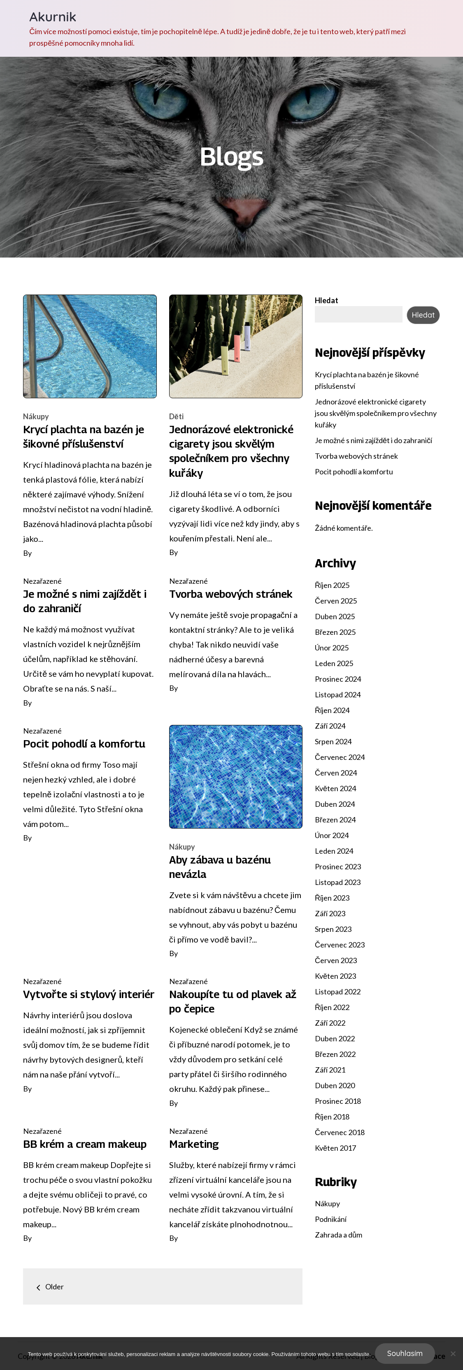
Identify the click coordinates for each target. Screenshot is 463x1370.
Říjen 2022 (332, 1007)
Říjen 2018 (332, 1116)
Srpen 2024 (333, 741)
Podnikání (331, 1219)
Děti (176, 416)
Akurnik (52, 16)
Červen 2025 (336, 600)
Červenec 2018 (340, 1132)
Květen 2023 (335, 975)
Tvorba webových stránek (231, 593)
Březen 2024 (335, 819)
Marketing (194, 1144)
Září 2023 (330, 913)
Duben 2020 (335, 1085)
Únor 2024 (332, 835)
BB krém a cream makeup (85, 1144)
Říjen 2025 (332, 585)
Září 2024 (330, 725)
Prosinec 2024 (338, 678)
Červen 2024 (336, 772)
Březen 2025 (335, 631)
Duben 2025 (335, 616)
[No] (453, 1353)
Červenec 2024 (340, 757)
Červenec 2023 (340, 944)
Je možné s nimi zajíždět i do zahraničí (373, 440)
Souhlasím (405, 1353)
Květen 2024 (335, 788)
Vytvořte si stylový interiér (88, 994)
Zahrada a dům (338, 1234)
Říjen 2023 (332, 897)
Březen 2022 (335, 1054)
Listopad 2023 (338, 882)
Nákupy (36, 416)
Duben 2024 (335, 803)
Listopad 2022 (338, 991)
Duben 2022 (335, 1038)
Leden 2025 (334, 663)
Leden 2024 (334, 850)
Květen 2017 (335, 1147)
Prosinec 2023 (338, 866)
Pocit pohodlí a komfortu (84, 743)
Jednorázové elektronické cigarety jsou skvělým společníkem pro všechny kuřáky (376, 413)
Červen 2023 (336, 960)
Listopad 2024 (338, 694)
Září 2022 (330, 1022)
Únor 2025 (332, 647)
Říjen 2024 (332, 710)
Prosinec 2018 (338, 1100)
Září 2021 (330, 1069)
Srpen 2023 (333, 928)
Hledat (326, 300)
